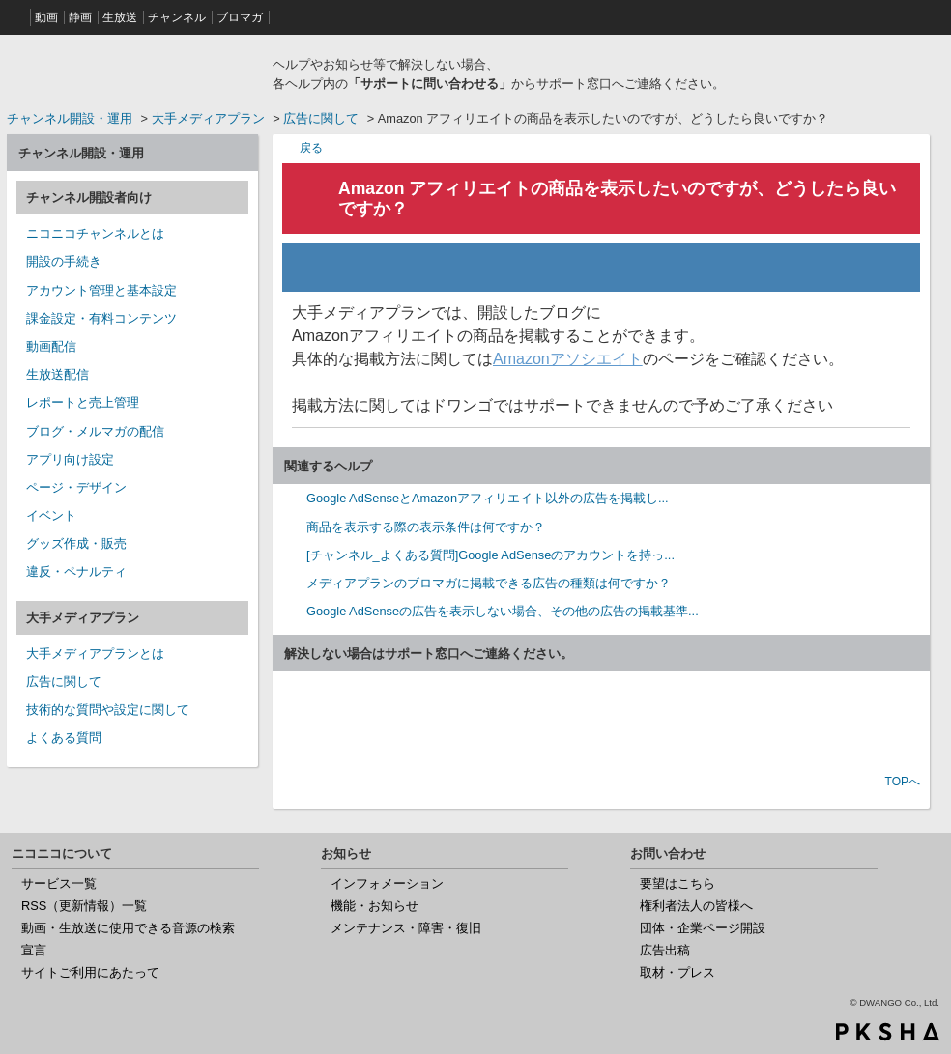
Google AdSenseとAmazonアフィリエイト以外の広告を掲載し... (487, 498)
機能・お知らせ (374, 905)
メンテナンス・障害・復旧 (406, 928)
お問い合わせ (601, 724)
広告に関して (321, 118)
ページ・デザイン (76, 487)
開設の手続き (63, 261)
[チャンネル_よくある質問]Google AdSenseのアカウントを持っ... (490, 555)
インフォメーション (387, 883)
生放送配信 (57, 374)
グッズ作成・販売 (76, 543)
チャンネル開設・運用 (69, 118)
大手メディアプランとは (95, 653)
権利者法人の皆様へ (696, 905)
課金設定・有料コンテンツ (101, 318)
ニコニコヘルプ (132, 71)
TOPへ (902, 781)
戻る (311, 147)
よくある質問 (63, 737)
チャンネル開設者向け (89, 197)
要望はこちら (677, 883)
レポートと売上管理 (82, 402)
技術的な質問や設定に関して (107, 709)
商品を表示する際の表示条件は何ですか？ (425, 527)
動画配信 (51, 346)
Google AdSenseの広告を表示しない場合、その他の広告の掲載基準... (502, 611)
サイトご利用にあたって (90, 972)
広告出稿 (665, 950)
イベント (51, 515)
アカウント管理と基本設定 (101, 290)
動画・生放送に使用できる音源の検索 (128, 928)
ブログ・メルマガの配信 (95, 431)
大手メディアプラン (208, 118)
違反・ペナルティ (76, 571)
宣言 (33, 950)
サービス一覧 (59, 883)
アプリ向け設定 (70, 459)
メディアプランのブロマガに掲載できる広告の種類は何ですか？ (488, 583)
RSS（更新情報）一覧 (84, 905)
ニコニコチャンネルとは (95, 233)
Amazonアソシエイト (568, 359)
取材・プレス (677, 972)
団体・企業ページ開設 (702, 928)
